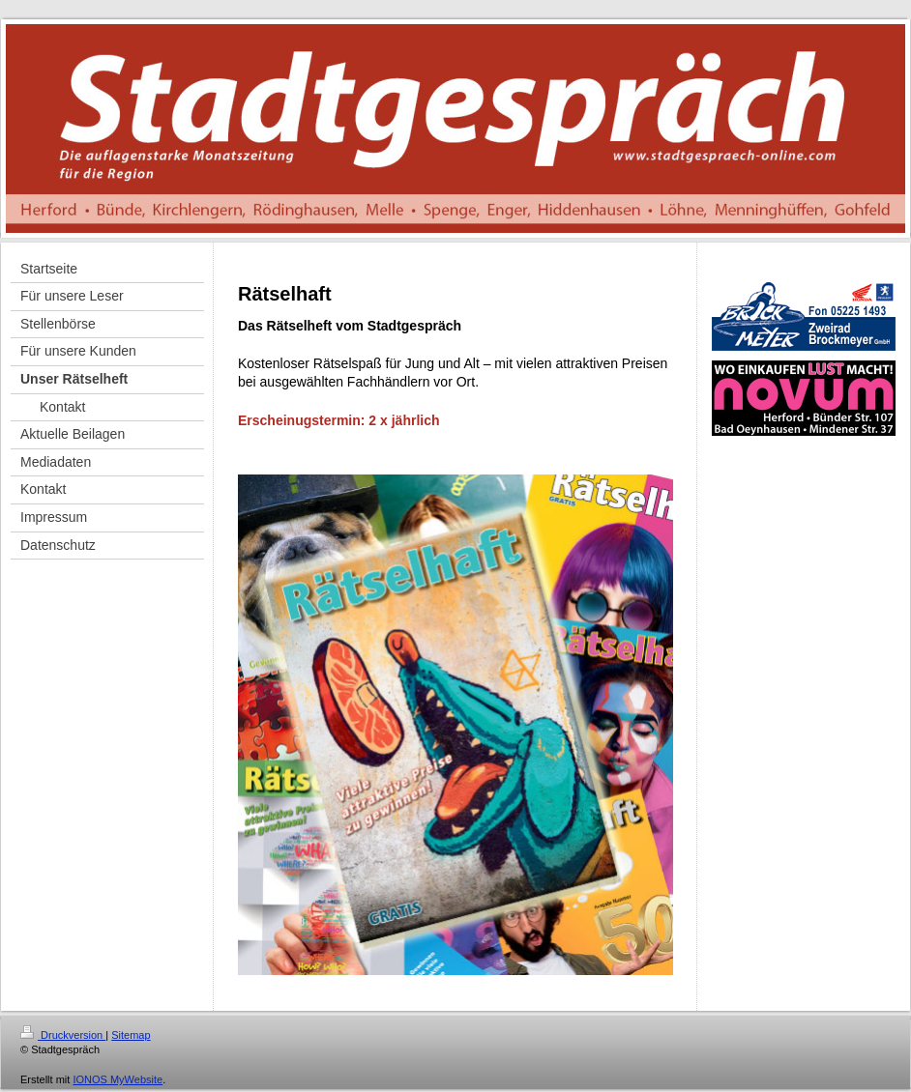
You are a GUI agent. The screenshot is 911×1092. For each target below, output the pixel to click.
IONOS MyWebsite (117, 1079)
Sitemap (130, 1035)
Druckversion (62, 1035)
